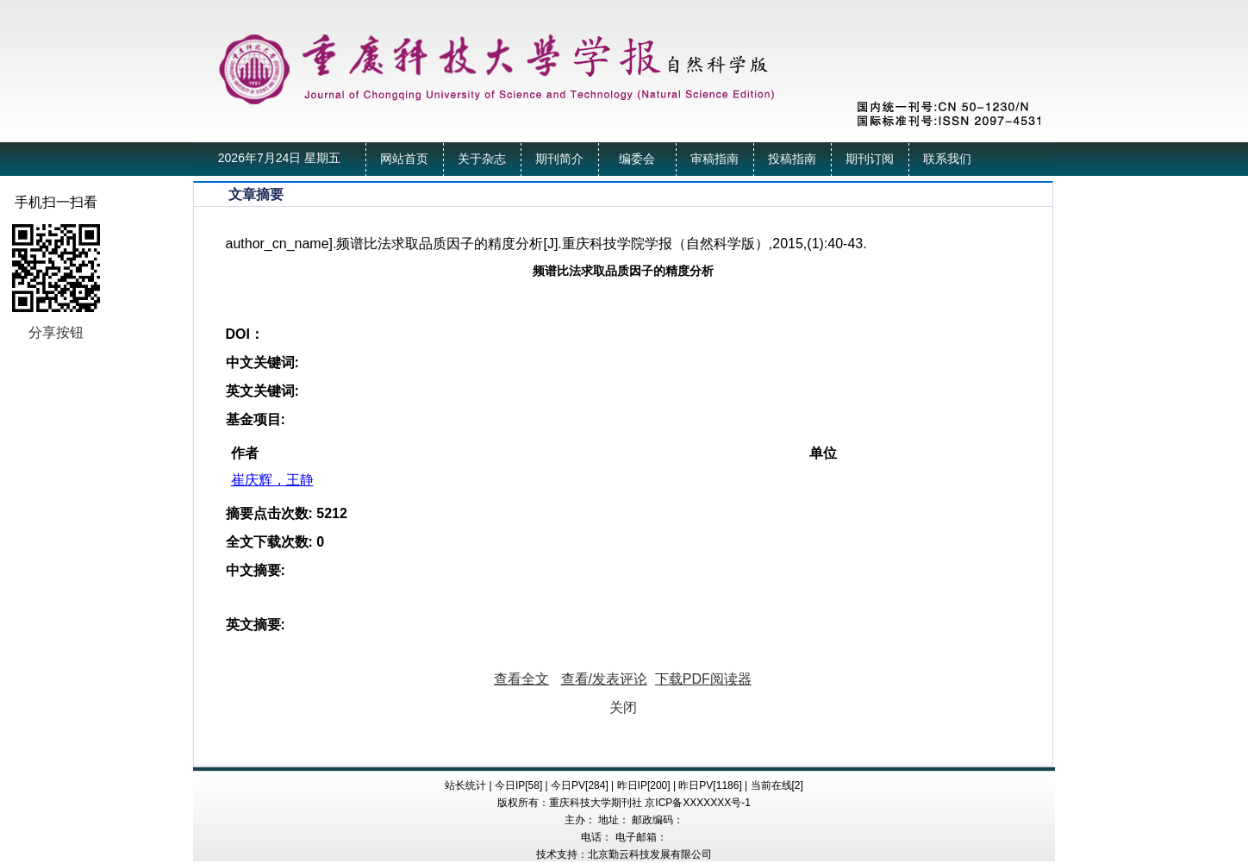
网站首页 (404, 159)
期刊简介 (559, 159)
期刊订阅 (870, 159)
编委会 (637, 159)
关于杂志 (482, 159)
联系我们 (947, 159)
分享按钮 (56, 332)
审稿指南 (714, 159)
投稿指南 (792, 159)
